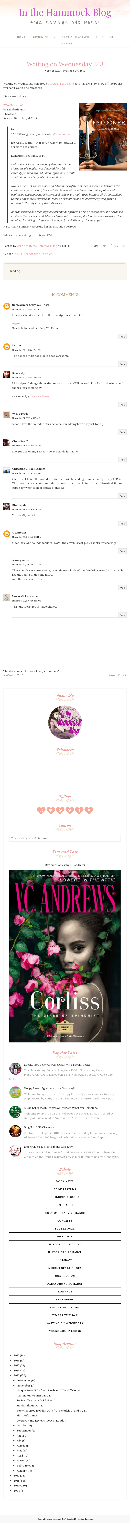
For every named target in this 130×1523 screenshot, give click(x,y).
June (20, 1445)
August (21, 1435)
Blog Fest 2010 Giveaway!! (39, 1127)
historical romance (65, 1252)
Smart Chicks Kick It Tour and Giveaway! (48, 1146)
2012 (16, 1475)
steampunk (65, 1299)
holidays (65, 1260)
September (24, 1430)
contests (65, 1220)
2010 (17, 1485)
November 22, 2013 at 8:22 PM (26, 564)
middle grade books (65, 1268)
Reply (122, 336)
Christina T (20, 441)
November (23, 1385)
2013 (16, 1375)
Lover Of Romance (25, 596)
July (19, 1440)
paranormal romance (65, 1283)
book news (65, 1181)
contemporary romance (65, 1212)
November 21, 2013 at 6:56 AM (26, 445)
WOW (16, 324)
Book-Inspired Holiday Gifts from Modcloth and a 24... (52, 1410)
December (23, 1380)
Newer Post (14, 675)
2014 (17, 1370)
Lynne (16, 345)
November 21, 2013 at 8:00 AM (26, 473)
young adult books (65, 1331)
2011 (16, 1480)
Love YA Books (40, 396)
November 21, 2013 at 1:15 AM (26, 418)
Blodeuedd (19, 505)
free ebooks (65, 1228)
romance (65, 1291)
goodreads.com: (63, 134)
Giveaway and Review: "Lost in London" (42, 1420)
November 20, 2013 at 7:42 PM (26, 350)
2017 (16, 1355)
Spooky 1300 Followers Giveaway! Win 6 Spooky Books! (57, 1064)
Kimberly (18, 373)
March (21, 1460)
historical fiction (65, 1244)
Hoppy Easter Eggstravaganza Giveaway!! (49, 1088)
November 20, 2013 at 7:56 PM (26, 377)
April (20, 1455)
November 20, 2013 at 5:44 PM (26, 309)
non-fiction (65, 1275)
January (22, 1470)
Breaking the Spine (62, 83)
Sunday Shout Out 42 (30, 1405)
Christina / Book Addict (28, 468)
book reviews (65, 1189)
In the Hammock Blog (65, 11)
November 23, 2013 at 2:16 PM (26, 600)
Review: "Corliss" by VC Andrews (65, 865)
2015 (16, 1365)
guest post (65, 1236)
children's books (65, 1197)
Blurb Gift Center (28, 1415)
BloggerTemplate (85, 1519)
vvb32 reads (20, 413)
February (23, 1465)
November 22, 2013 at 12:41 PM (26, 537)
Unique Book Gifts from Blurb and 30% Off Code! (48, 1390)
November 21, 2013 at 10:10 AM (26, 509)
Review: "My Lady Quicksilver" (36, 1400)
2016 (16, 1360)
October (22, 1425)
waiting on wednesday (33, 254)
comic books (65, 1205)
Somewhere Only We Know (31, 304)
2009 (17, 1490)
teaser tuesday (65, 1315)
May (19, 1450)
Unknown (19, 532)
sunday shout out (65, 1307)
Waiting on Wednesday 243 (34, 1395)
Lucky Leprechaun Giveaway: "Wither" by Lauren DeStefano (61, 1107)
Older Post (116, 675)
